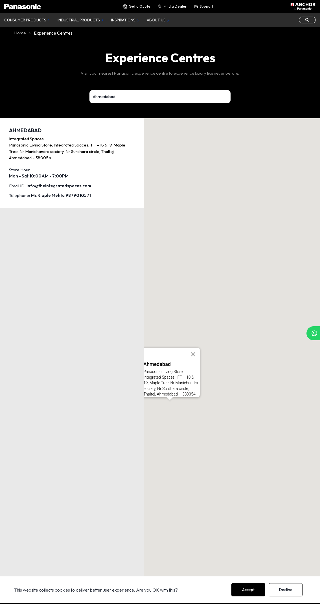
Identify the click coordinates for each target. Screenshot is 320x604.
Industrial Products (79, 20)
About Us (156, 20)
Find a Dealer (172, 6)
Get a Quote (136, 6)
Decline (285, 589)
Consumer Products (25, 20)
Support (203, 6)
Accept (248, 589)
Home (20, 32)
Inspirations (123, 20)
